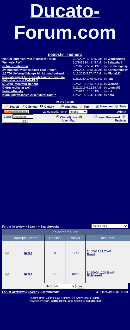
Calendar (29, 106)
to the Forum (65, 101)
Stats (120, 106)
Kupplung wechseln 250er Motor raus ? (29, 94)
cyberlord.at (93, 300)
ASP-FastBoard (53, 300)
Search (12, 106)
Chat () (63, 117)
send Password (107, 117)
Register (120, 119)
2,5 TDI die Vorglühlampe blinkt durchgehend (33, 73)
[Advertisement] (64, 173)
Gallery (47, 106)
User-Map (72, 119)
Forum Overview (13, 226)
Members (104, 106)
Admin (121, 111)
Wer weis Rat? (12, 62)
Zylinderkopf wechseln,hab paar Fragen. (29, 69)
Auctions (68, 106)
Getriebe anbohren (15, 66)
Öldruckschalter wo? (16, 87)
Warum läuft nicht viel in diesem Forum (29, 58)
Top (84, 106)
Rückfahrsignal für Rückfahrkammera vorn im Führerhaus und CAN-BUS (33, 79)
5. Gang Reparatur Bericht (20, 83)
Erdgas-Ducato (12, 91)
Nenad (28, 253)
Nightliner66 (94, 275)
